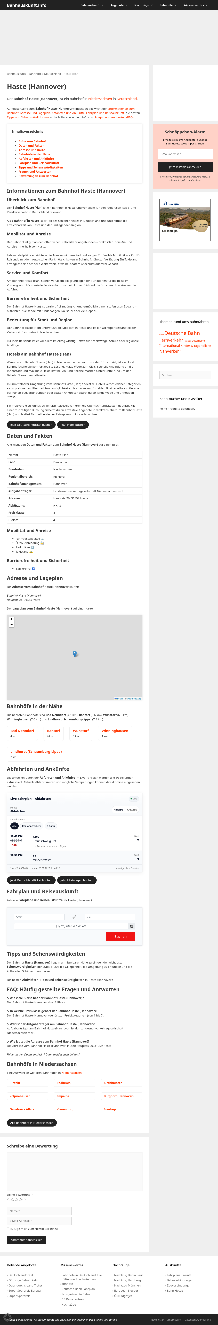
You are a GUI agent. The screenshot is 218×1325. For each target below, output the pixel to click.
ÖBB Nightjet (123, 1296)
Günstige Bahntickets (23, 1280)
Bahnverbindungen (180, 1280)
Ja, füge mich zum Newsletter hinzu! (33, 1229)
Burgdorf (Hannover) (119, 1096)
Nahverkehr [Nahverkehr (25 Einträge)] (170, 351)
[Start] (39, 917)
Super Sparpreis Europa (25, 1290)
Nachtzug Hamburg (127, 1280)
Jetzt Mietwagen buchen (77, 880)
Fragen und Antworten (35, 172)
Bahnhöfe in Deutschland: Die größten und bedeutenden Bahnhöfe (81, 1279)
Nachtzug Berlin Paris (128, 1275)
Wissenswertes (197, 5)
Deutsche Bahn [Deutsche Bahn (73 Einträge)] (182, 333)
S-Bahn (51, 826)
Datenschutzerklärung (197, 1319)
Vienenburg (65, 1109)
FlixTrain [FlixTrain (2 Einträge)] (187, 341)
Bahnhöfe (170, 5)
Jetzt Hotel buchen (73, 425)
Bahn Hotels (175, 1290)
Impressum (174, 1319)
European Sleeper (126, 1290)
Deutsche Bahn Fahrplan (78, 1289)
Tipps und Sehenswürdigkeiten (28, 117)
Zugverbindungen (179, 1285)
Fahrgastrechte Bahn (75, 1294)
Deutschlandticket (21, 1275)
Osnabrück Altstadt (24, 1109)
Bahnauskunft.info (26, 5)
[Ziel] (110, 917)
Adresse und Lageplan (35, 113)
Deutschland (52, 74)
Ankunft (132, 809)
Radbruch (63, 1083)
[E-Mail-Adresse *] (185, 154)
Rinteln (15, 1083)
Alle (14, 826)
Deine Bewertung (20, 1195)
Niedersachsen (100, 98)
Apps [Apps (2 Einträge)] (161, 334)
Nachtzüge (145, 5)
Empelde (63, 1096)
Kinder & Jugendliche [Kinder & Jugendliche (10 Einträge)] (196, 346)
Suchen (121, 936)
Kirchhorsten (113, 1083)
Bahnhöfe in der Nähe (34, 154)
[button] (75, 654)
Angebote (120, 5)
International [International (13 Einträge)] (169, 345)
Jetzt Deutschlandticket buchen (31, 425)
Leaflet (119, 699)
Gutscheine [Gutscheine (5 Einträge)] (198, 340)
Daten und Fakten (32, 146)
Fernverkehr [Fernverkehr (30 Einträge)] (171, 340)
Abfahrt (118, 809)
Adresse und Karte (32, 150)
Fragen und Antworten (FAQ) (114, 117)
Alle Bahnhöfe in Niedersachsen (32, 1123)
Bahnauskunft (93, 5)
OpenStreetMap (134, 699)
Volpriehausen (20, 1096)
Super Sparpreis (19, 1296)
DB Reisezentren (72, 1299)
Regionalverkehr (31, 826)
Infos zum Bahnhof (32, 141)
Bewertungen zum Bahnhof (38, 176)
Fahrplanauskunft (179, 1275)
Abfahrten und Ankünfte (68, 113)
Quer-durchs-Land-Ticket (25, 1285)
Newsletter (157, 1319)
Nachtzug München (127, 1285)
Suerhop (110, 1109)
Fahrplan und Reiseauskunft (105, 113)
